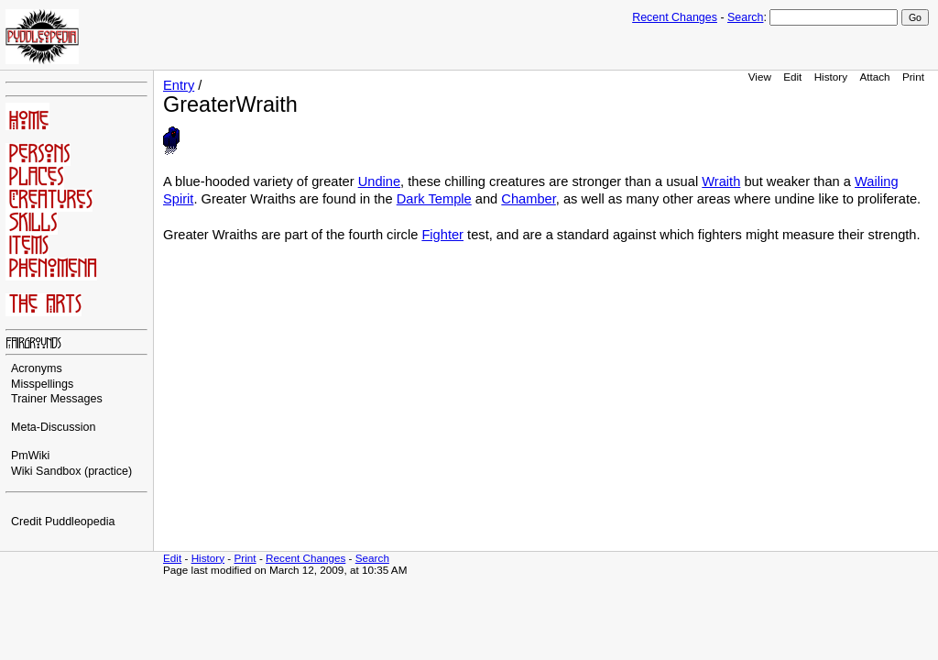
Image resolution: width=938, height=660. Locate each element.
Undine (379, 181)
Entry (178, 85)
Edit (792, 76)
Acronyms (36, 368)
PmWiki (30, 455)
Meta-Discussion (53, 427)
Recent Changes (674, 17)
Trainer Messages (57, 398)
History (830, 76)
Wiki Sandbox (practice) (71, 471)
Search (745, 17)
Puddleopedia (80, 521)
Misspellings (42, 384)
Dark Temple (434, 199)
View (759, 76)
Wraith (721, 181)
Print (913, 76)
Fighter (442, 234)
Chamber (528, 199)
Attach (874, 76)
